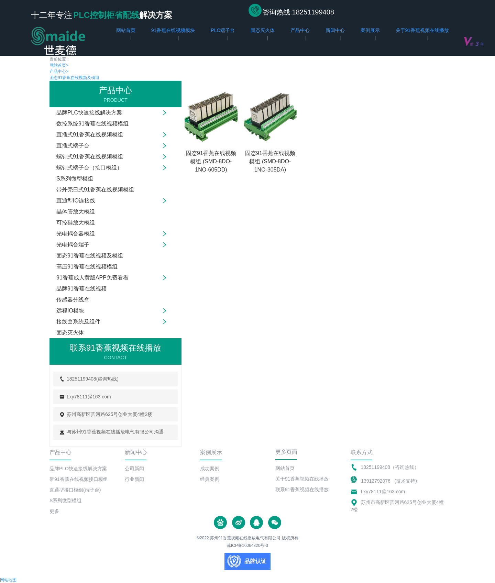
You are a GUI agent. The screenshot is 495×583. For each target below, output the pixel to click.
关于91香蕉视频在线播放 (302, 479)
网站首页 (59, 65)
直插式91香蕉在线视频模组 (89, 135)
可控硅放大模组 (75, 223)
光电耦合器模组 (75, 233)
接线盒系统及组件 (78, 321)
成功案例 (209, 468)
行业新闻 (134, 479)
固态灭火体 (70, 333)
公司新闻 (134, 468)
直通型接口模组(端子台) (75, 490)
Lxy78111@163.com (383, 491)
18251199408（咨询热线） (390, 467)
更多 (54, 511)
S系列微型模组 (74, 179)
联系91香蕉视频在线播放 (302, 489)
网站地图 (8, 580)
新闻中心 (136, 452)
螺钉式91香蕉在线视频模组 (89, 157)
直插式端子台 (72, 145)
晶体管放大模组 (75, 211)
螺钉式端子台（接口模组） (89, 167)
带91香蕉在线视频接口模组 (79, 479)
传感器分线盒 (72, 299)
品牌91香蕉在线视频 (81, 289)
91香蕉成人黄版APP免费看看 (92, 277)
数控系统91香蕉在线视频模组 (92, 123)
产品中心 (59, 71)
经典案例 (209, 479)
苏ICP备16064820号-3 (247, 545)
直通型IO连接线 (75, 201)
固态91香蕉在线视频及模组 (74, 77)
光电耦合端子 (72, 245)
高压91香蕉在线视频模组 (87, 267)
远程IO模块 (70, 311)
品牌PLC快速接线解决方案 (89, 113)
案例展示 (211, 452)
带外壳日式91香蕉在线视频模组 (95, 189)
